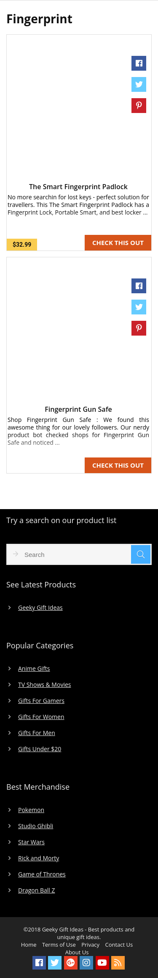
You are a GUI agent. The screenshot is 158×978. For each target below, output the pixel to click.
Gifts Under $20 (39, 749)
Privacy (90, 944)
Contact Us (119, 944)
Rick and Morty (38, 858)
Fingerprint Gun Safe (78, 409)
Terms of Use (59, 944)
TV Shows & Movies (44, 685)
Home (29, 944)
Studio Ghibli (35, 826)
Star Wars (31, 842)
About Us (77, 952)
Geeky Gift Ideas (40, 608)
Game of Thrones (42, 874)
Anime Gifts (34, 668)
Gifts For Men (36, 733)
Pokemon (31, 810)
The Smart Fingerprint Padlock (78, 186)
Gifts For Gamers (41, 701)
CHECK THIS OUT (118, 242)
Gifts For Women (41, 717)
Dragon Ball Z (36, 890)
